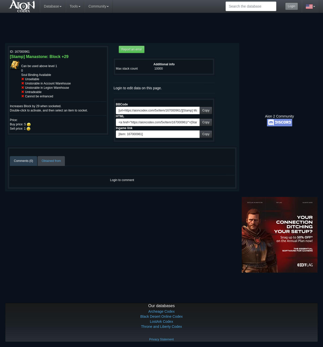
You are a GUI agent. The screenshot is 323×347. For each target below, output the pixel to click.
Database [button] (53, 6)
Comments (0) (23, 161)
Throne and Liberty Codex (161, 327)
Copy (205, 110)
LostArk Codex (161, 322)
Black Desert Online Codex (161, 316)
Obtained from (51, 161)
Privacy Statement (161, 339)
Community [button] (99, 6)
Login (291, 6)
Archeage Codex (161, 311)
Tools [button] (75, 6)
